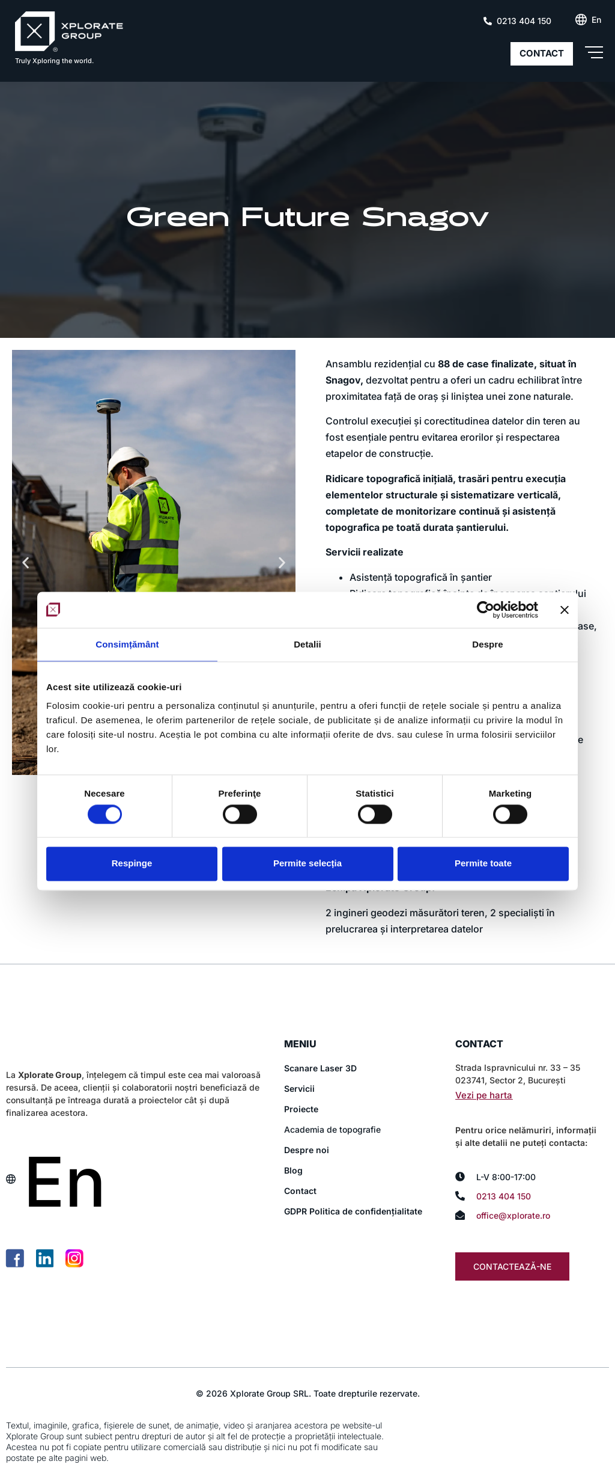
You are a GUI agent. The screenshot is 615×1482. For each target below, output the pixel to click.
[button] (25, 562)
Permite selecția (307, 864)
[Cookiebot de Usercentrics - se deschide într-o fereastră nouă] (485, 610)
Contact (300, 1191)
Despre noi (306, 1150)
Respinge (132, 864)
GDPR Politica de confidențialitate (353, 1211)
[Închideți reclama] (564, 609)
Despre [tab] (487, 644)
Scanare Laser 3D (320, 1068)
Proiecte (301, 1109)
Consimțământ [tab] (127, 644)
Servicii (299, 1088)
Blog (293, 1170)
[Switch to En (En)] (596, 20)
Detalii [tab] (307, 644)
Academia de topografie (332, 1129)
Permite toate (483, 864)
